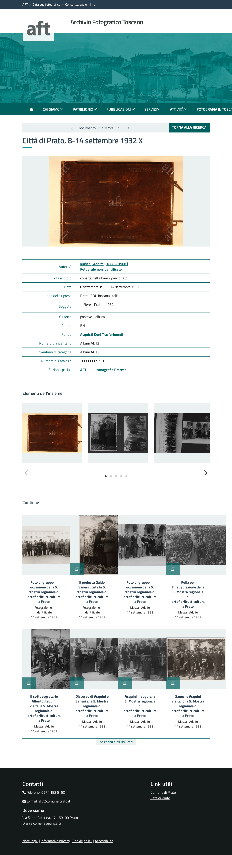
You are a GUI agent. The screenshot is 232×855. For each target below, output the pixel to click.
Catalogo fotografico (46, 4)
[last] (61, 128)
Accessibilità (104, 841)
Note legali (30, 841)
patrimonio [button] (85, 109)
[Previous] (72, 128)
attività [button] (178, 109)
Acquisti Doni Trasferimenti (101, 334)
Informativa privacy (55, 841)
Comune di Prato (163, 792)
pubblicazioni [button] (120, 109)
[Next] (118, 128)
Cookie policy (82, 841)
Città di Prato (160, 798)
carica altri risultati (116, 742)
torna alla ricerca (189, 127)
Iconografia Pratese (111, 369)
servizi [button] (152, 109)
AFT (25, 4)
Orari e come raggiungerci (41, 823)
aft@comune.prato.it (54, 801)
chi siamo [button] (53, 109)
